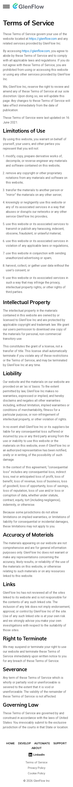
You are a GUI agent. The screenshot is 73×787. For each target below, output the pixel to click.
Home (10, 743)
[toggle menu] (6, 6)
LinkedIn (36, 754)
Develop (24, 743)
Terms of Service (36, 762)
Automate (42, 743)
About (37, 748)
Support (60, 743)
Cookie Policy (36, 773)
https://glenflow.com (43, 39)
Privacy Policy (36, 768)
